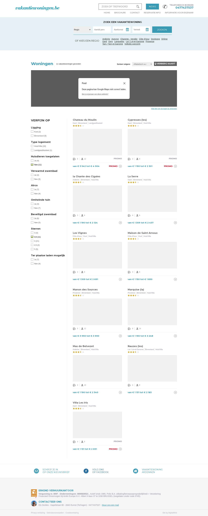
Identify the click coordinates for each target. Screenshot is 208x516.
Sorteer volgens (123, 64)
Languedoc (53, 47)
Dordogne (155, 39)
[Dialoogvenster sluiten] (124, 83)
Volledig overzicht (132, 44)
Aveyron (115, 39)
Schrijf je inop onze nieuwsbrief (56, 471)
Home (107, 12)
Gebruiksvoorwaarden (55, 513)
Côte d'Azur (64, 45)
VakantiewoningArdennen (152, 471)
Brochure (120, 12)
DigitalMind (172, 513)
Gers (45, 43)
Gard (56, 44)
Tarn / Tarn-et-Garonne (50, 45)
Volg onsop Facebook (100, 471)
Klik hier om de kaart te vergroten (164, 109)
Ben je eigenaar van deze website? (95, 94)
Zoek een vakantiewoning (122, 22)
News (152, 6)
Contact (135, 12)
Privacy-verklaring (38, 513)
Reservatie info (152, 12)
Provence (150, 41)
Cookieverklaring (72, 513)
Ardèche (57, 41)
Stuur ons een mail (110, 505)
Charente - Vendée (41, 36)
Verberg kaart (166, 63)
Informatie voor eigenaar (179, 12)
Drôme (164, 39)
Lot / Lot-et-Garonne (135, 41)
